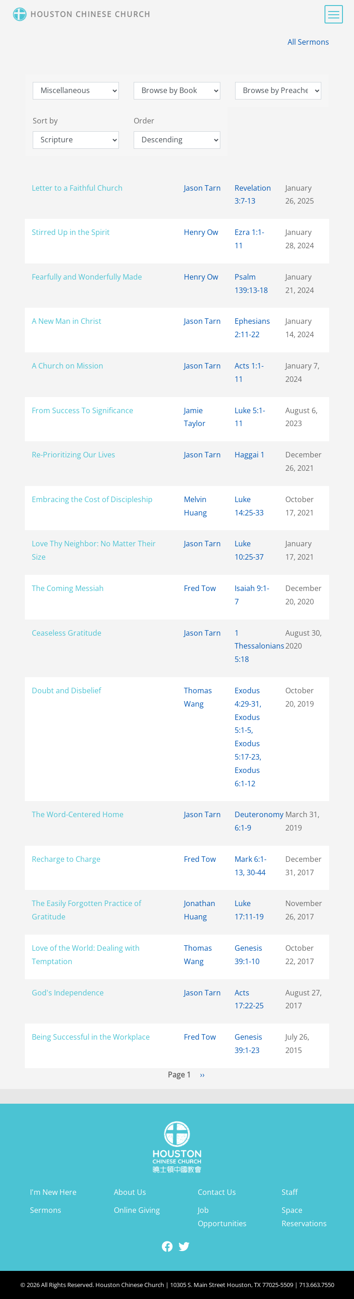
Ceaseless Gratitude (66, 633)
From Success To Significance (82, 410)
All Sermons (308, 42)
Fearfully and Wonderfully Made (87, 277)
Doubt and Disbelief (66, 690)
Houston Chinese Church (90, 14)
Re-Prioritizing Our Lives (73, 455)
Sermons (45, 1210)
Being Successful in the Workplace (91, 1037)
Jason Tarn (202, 188)
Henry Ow (201, 232)
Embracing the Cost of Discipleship (92, 499)
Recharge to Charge (66, 859)
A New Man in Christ (66, 321)
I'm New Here (53, 1192)
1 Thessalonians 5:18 (259, 646)
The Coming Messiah (68, 588)
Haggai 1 (250, 455)
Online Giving (137, 1210)
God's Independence (68, 993)
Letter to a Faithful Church (77, 188)
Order (144, 121)
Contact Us (217, 1192)
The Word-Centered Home (78, 814)
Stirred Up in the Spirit (71, 232)
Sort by (45, 121)
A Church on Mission (67, 366)
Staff (290, 1192)
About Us (130, 1192)
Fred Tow (200, 588)
